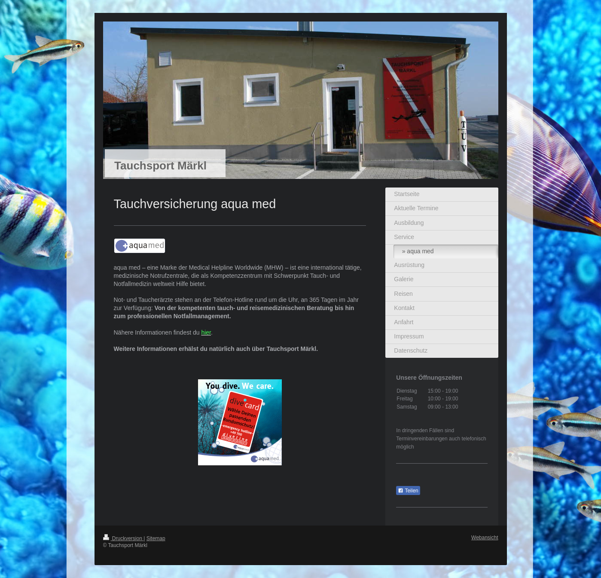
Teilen (408, 491)
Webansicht (484, 538)
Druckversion (123, 538)
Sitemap (155, 538)
